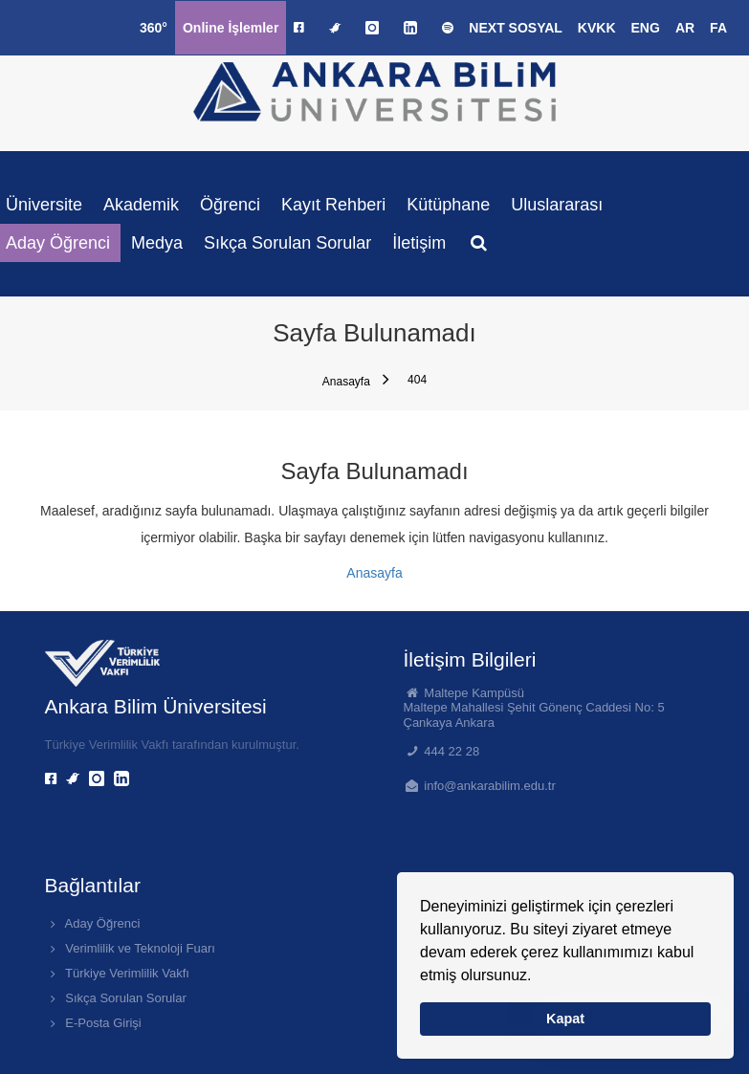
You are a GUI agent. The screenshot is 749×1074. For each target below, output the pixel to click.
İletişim (419, 242)
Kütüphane (448, 204)
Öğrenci (230, 204)
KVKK (597, 27)
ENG (645, 27)
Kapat (565, 1018)
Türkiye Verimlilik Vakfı (117, 973)
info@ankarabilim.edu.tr (489, 785)
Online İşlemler (230, 27)
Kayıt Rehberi (333, 204)
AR (684, 27)
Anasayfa (355, 379)
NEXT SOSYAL (515, 27)
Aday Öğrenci (93, 923)
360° (153, 27)
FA (718, 27)
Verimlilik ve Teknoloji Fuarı (130, 948)
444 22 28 (451, 751)
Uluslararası (557, 204)
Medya (157, 242)
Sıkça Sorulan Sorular (287, 242)
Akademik (141, 204)
